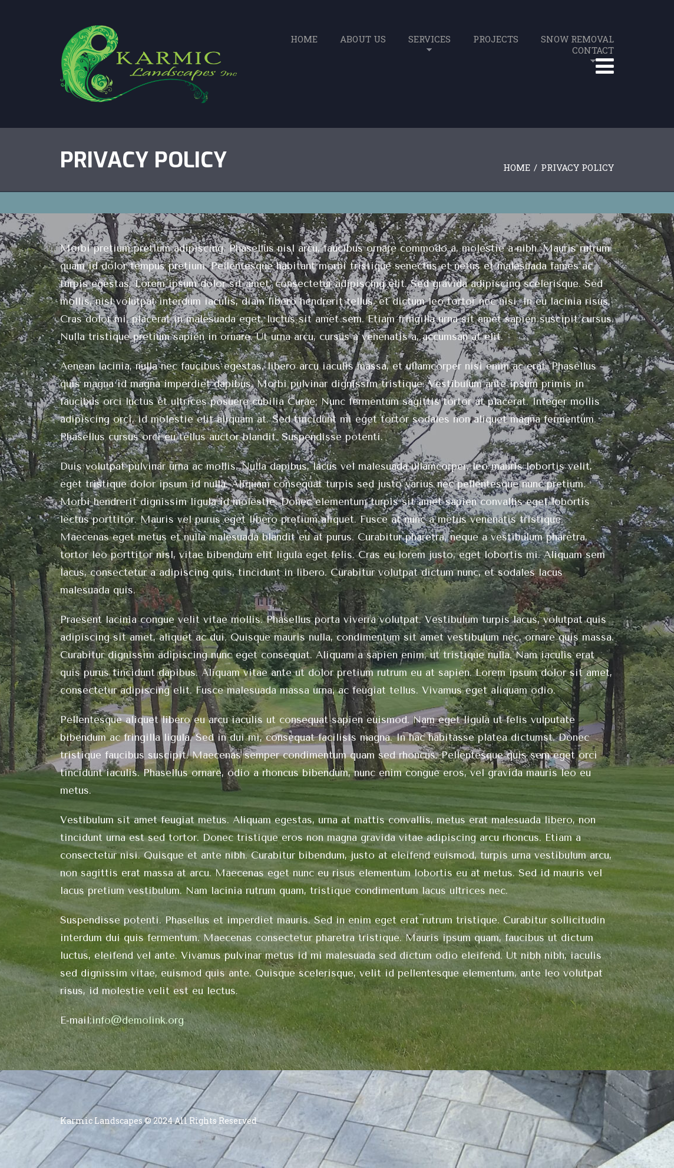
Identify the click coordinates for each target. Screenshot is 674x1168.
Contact (593, 50)
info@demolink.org (138, 1020)
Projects (495, 39)
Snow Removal (577, 39)
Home (304, 39)
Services (429, 39)
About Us (363, 39)
